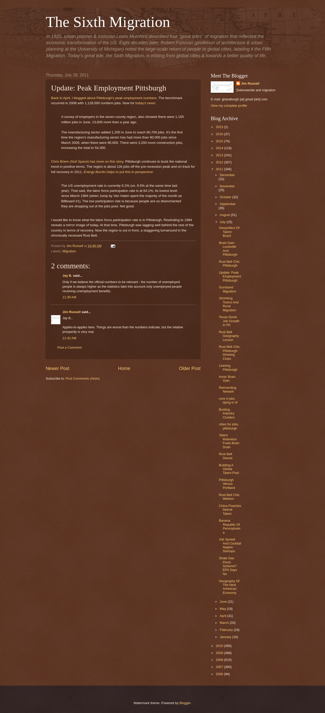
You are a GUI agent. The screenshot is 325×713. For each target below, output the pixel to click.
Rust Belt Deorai (225, 456)
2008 (220, 660)
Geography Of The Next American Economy (229, 587)
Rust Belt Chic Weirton (229, 497)
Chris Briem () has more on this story (87, 161)
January (226, 637)
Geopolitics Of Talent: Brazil (229, 232)
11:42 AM (69, 338)
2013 (220, 155)
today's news (145, 103)
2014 (220, 148)
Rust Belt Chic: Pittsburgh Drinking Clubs (229, 352)
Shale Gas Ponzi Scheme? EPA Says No (228, 566)
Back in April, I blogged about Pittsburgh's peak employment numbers (104, 98)
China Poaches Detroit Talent (230, 510)
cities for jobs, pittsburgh (229, 426)
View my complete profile (229, 105)
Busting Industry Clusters (227, 413)
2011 (220, 169)
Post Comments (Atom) (83, 378)
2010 (220, 646)
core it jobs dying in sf (228, 400)
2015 (220, 141)
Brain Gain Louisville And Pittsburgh (228, 248)
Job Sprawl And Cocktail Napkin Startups (230, 545)
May (223, 609)
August (225, 215)
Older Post (190, 368)
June (224, 601)
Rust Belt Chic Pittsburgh (229, 263)
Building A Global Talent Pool (229, 469)
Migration (69, 251)
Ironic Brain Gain (227, 378)
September (228, 204)
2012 (220, 162)
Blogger (185, 703)
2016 (220, 134)
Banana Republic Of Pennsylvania (229, 526)
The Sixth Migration (108, 21)
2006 (220, 674)
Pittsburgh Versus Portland (227, 484)
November (227, 186)
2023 (220, 127)
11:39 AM (69, 297)
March (225, 623)
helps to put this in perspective (118, 172)
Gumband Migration (227, 289)
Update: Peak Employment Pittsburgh (230, 276)
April (223, 616)
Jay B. (67, 275)
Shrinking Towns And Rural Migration (228, 304)
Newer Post (57, 368)
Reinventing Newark (227, 389)
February (227, 630)
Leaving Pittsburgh (228, 367)
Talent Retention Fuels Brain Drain (229, 441)
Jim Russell (71, 312)
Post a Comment (69, 347)
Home (124, 368)
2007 (220, 667)
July (223, 222)
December (227, 175)
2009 (220, 653)
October (226, 197)
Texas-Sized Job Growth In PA (229, 321)
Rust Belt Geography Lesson (229, 336)
